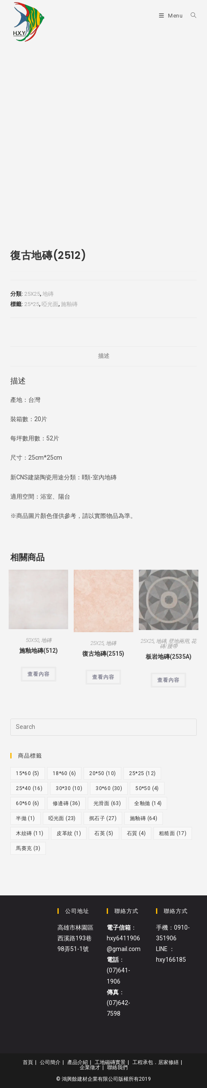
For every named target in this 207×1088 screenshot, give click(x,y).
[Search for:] (190, 15)
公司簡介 (50, 1062)
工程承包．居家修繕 (155, 1062)
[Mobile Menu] (171, 15)
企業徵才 (90, 1067)
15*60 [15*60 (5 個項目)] (27, 773)
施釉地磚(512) (38, 650)
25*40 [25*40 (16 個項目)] (29, 788)
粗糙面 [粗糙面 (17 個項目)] (172, 833)
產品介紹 (77, 1062)
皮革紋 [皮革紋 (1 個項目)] (69, 833)
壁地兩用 (178, 641)
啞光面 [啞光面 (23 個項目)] (62, 818)
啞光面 (50, 304)
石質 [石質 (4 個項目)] (136, 833)
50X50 (32, 640)
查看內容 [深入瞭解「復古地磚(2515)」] (103, 677)
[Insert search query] (103, 727)
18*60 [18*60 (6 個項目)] (64, 773)
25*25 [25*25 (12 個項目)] (142, 773)
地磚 (48, 294)
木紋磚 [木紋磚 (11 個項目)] (29, 833)
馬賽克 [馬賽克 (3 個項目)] (28, 848)
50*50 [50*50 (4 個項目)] (147, 788)
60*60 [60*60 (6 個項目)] (27, 803)
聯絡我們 (117, 1067)
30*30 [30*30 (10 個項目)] (69, 788)
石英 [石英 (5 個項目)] (103, 833)
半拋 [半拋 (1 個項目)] (25, 818)
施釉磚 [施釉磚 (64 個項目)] (143, 818)
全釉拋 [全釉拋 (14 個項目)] (148, 803)
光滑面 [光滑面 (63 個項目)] (107, 803)
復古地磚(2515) (103, 653)
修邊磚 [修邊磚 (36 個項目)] (66, 803)
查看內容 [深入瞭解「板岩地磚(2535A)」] (168, 680)
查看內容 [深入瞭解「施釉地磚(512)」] (38, 674)
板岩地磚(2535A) (169, 656)
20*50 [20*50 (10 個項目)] (102, 773)
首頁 (28, 1062)
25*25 (31, 304)
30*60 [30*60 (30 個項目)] (109, 788)
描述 (103, 356)
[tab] (103, 356)
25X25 (32, 294)
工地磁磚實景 (110, 1062)
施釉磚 (69, 304)
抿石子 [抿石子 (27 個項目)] (103, 818)
